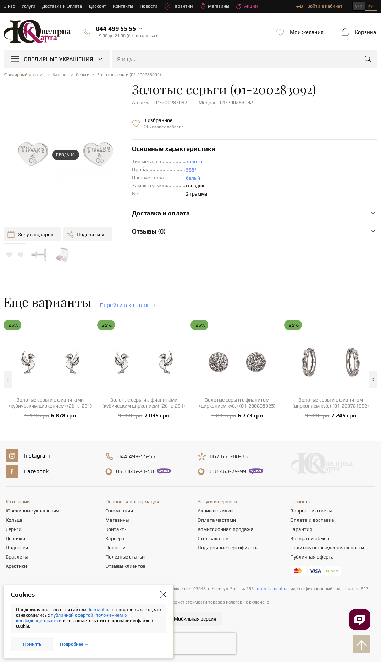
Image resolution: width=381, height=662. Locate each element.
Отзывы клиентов (125, 565)
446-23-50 (135, 471)
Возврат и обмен (309, 538)
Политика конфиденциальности (327, 547)
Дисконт (97, 6)
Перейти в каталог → (128, 305)
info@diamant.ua (272, 588)
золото (194, 161)
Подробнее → (74, 644)
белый (193, 178)
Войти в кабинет (319, 6)
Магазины (215, 6)
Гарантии (179, 6)
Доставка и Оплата (62, 6)
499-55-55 (136, 456)
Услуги (28, 6)
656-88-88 (229, 456)
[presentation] (190, 643)
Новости (149, 6)
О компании (119, 510)
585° (191, 170)
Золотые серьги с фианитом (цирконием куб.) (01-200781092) (330, 403)
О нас (9, 6)
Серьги (13, 529)
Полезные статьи (125, 556)
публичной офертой (72, 615)
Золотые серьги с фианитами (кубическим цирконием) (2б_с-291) (50, 403)
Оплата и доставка (312, 519)
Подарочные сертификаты (228, 547)
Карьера (115, 538)
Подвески (17, 547)
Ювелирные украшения (32, 510)
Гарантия (301, 529)
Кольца (14, 519)
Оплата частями (217, 519)
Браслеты (17, 556)
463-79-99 (227, 471)
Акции (247, 6)
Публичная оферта (312, 556)
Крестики (16, 565)
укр (359, 6)
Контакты (123, 6)
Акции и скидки (215, 510)
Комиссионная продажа (226, 529)
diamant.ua (100, 609)
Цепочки (15, 538)
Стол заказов (213, 538)
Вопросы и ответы (311, 510)
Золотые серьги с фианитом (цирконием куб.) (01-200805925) (237, 403)
